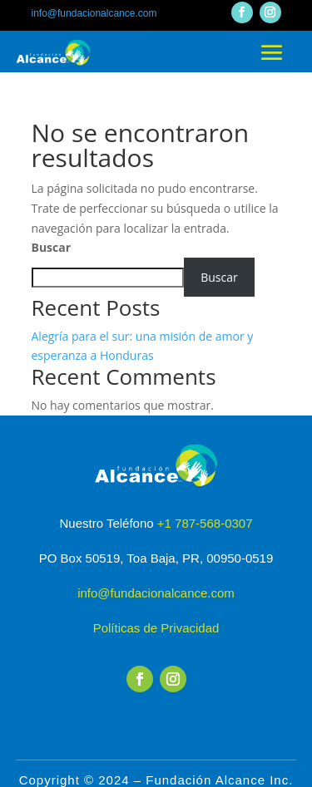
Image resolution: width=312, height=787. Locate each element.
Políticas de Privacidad (156, 628)
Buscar (52, 247)
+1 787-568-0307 (205, 523)
